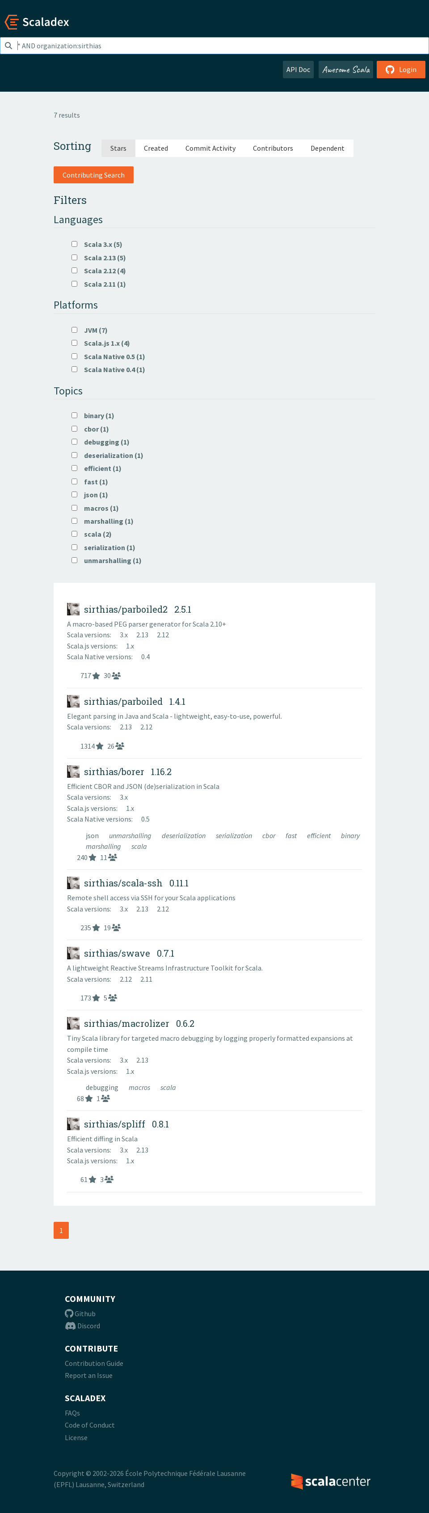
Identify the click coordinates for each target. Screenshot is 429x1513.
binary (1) (93, 415)
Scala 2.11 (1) (99, 284)
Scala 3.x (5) (97, 244)
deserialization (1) (107, 455)
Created (156, 148)
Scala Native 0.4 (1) (108, 369)
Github (80, 1313)
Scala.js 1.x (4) (101, 343)
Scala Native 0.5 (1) (108, 356)
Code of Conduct (90, 1424)
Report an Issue (89, 1375)
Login (401, 69)
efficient (319, 835)
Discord (82, 1325)
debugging (103, 1087)
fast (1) (90, 481)
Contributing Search (94, 174)
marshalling (104, 846)
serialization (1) (103, 547)
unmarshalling (131, 835)
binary (350, 835)
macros (140, 1087)
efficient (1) (97, 468)
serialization (234, 835)
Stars (118, 148)
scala (139, 846)
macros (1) (95, 508)
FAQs (72, 1412)
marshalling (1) (103, 521)
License (76, 1437)
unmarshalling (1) (107, 560)
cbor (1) (90, 428)
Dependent (328, 148)
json (93, 835)
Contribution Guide (94, 1363)
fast (292, 835)
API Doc (298, 69)
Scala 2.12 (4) (99, 270)
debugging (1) (101, 441)
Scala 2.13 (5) (99, 257)
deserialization (184, 835)
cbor (269, 835)
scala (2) (92, 534)
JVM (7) (90, 330)
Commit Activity (210, 148)
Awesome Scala (346, 69)
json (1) (90, 494)
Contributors (273, 148)
